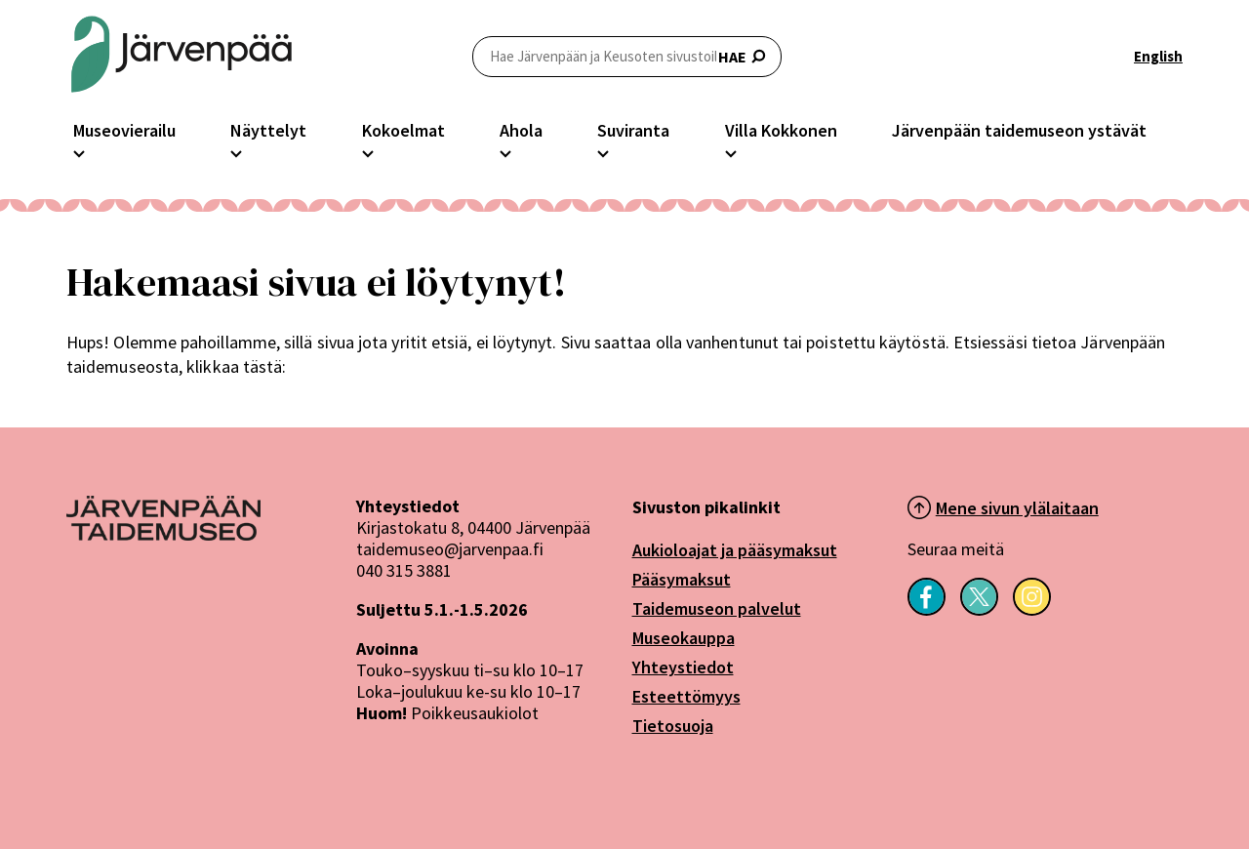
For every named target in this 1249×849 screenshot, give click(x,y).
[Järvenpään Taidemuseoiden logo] (181, 56)
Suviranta (633, 130)
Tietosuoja (672, 725)
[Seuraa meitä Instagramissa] (1032, 610)
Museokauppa (683, 638)
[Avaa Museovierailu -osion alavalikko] (79, 151)
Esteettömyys (686, 696)
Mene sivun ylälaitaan (1017, 508)
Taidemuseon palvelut (716, 608)
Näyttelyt (268, 130)
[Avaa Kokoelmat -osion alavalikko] (368, 151)
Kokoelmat (403, 130)
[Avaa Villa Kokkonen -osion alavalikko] (731, 151)
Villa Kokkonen (781, 130)
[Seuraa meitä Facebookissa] (926, 610)
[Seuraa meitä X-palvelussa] (979, 610)
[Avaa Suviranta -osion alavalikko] (603, 151)
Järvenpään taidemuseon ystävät (1019, 130)
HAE (627, 56)
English (1158, 56)
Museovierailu (124, 130)
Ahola (521, 130)
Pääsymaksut (681, 579)
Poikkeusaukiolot (475, 713)
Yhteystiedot (683, 667)
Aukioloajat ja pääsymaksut (734, 550)
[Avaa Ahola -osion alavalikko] (505, 151)
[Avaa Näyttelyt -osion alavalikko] (236, 151)
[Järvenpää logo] (163, 535)
